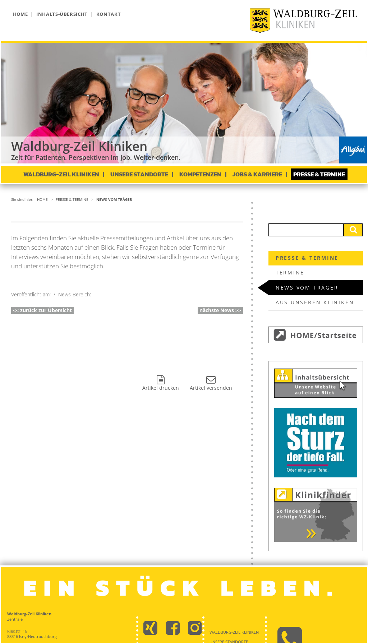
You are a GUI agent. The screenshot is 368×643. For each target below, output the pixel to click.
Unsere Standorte (139, 174)
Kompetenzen (200, 174)
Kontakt (108, 14)
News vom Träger (114, 199)
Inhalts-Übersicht (62, 14)
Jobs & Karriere (257, 174)
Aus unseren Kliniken (315, 302)
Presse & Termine (319, 174)
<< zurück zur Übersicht (42, 310)
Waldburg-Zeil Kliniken (61, 174)
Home (20, 14)
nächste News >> (220, 310)
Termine (290, 272)
